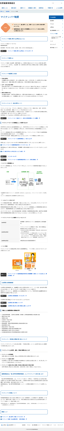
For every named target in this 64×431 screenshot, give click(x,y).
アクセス (52, 23)
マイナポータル (12, 156)
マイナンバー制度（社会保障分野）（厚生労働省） (14, 419)
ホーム (3, 11)
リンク (51, 41)
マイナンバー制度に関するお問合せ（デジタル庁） (20, 50)
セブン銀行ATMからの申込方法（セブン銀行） (13, 151)
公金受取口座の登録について (15, 302)
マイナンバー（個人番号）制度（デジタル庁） (13, 416)
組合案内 (7, 11)
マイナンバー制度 (53, 33)
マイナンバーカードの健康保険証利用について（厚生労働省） (23, 159)
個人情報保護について (54, 30)
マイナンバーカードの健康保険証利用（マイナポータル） (16, 144)
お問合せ (52, 27)
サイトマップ (53, 44)
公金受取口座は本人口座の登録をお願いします (19, 305)
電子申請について (53, 47)
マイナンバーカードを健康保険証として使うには (20, 138)
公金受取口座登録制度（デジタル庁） (17, 295)
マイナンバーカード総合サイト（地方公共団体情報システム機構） (24, 118)
